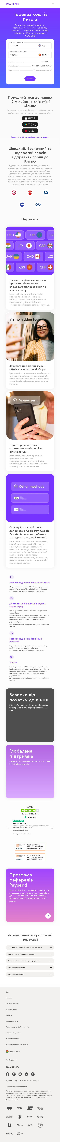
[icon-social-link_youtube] (20, 1074)
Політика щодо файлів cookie (17, 1027)
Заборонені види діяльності (17, 1044)
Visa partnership (12, 1021)
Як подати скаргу (13, 1038)
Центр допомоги (12, 1004)
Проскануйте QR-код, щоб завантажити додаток (30, 137)
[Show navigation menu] (53, 4)
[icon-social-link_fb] (7, 1074)
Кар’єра (9, 1015)
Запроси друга (11, 1009)
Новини (9, 998)
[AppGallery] (30, 130)
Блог (7, 992)
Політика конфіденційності (16, 1086)
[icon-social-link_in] (14, 1074)
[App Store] (30, 118)
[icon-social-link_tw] (33, 1074)
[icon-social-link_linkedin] (26, 1074)
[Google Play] (30, 124)
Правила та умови (13, 1033)
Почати (30, 79)
